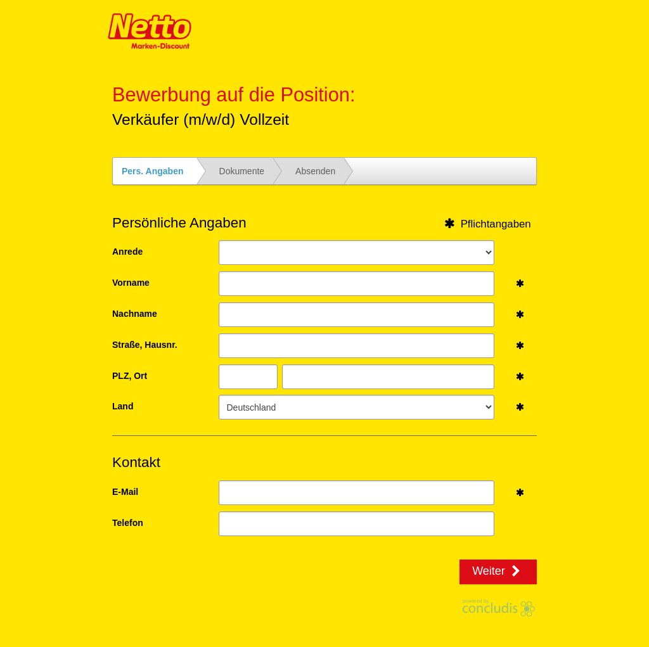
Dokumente (242, 171)
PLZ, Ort (129, 376)
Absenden (315, 171)
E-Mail (125, 492)
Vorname (131, 283)
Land (122, 406)
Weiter (498, 571)
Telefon (127, 523)
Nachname (134, 314)
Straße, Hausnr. (144, 345)
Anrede (127, 252)
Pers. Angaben (153, 171)
